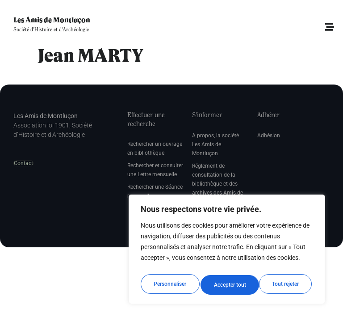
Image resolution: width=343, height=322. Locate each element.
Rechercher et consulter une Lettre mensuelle (155, 170)
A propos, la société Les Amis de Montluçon (215, 144)
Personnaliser (169, 285)
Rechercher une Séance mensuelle (155, 191)
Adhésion (268, 135)
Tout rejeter (227, 285)
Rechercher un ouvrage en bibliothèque (154, 148)
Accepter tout (285, 285)
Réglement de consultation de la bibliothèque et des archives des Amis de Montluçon (217, 184)
